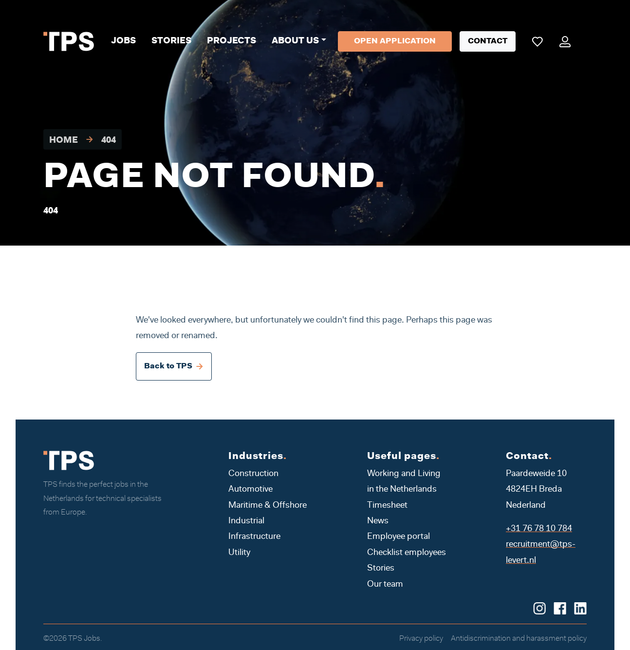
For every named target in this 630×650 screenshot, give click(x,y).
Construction (253, 474)
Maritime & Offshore (267, 505)
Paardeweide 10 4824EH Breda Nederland (536, 490)
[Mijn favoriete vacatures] (537, 41)
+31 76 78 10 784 (539, 529)
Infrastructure (254, 537)
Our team (385, 584)
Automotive (250, 489)
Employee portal (398, 537)
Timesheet (387, 505)
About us (295, 41)
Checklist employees (406, 553)
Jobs (123, 41)
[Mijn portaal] (565, 41)
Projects (231, 41)
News (378, 521)
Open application (395, 41)
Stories (171, 41)
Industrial (246, 521)
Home (63, 140)
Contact (487, 41)
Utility (239, 553)
